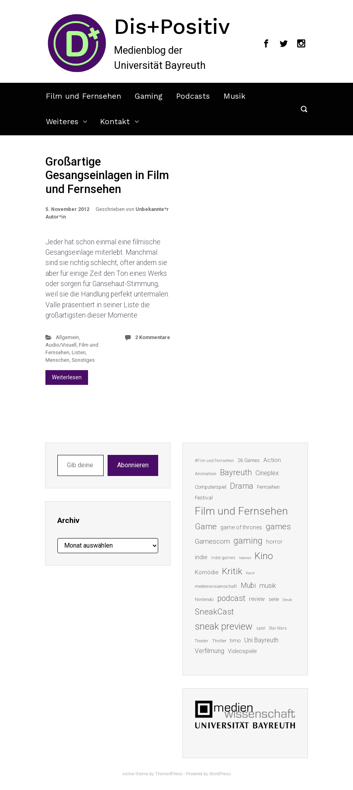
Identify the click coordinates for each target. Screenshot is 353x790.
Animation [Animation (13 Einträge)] (205, 473)
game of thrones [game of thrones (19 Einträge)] (241, 527)
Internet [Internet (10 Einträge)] (245, 558)
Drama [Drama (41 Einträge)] (241, 486)
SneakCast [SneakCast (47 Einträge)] (214, 611)
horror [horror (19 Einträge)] (274, 541)
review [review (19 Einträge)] (257, 599)
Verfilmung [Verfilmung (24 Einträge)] (209, 651)
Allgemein (67, 337)
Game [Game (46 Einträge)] (206, 526)
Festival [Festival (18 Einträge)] (204, 497)
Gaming (149, 96)
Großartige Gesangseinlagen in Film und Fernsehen (107, 175)
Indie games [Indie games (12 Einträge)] (223, 557)
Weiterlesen (67, 377)
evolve (128, 773)
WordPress (220, 773)
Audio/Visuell (60, 345)
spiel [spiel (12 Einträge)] (260, 628)
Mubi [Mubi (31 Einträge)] (248, 585)
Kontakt (115, 121)
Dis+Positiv (172, 26)
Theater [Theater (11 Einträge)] (201, 641)
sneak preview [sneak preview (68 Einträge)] (224, 626)
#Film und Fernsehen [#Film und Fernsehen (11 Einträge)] (214, 460)
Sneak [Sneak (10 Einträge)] (287, 599)
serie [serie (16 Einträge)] (274, 599)
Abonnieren (133, 465)
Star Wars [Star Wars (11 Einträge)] (278, 628)
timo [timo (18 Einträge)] (235, 640)
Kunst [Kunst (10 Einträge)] (250, 573)
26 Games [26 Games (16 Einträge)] (248, 460)
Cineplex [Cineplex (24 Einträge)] (267, 473)
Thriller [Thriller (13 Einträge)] (219, 641)
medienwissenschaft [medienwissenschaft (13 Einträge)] (216, 586)
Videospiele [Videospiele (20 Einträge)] (242, 651)
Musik (234, 96)
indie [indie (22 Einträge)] (201, 557)
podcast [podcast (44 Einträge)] (231, 598)
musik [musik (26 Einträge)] (267, 585)
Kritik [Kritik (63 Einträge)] (232, 571)
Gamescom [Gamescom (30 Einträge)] (212, 541)
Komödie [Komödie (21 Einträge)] (206, 572)
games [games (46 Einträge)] (278, 526)
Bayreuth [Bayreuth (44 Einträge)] (236, 472)
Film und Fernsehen (83, 96)
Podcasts (193, 96)
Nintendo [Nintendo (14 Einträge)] (204, 599)
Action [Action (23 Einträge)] (272, 460)
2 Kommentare (152, 337)
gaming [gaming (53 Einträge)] (248, 541)
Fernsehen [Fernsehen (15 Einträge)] (268, 487)
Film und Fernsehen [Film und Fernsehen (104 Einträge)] (241, 511)
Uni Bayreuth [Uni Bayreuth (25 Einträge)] (261, 640)
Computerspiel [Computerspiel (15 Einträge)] (210, 487)
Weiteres (62, 121)
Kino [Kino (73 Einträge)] (264, 556)
